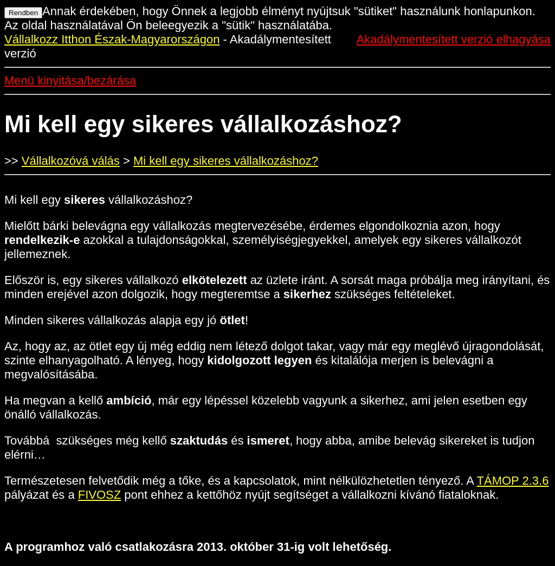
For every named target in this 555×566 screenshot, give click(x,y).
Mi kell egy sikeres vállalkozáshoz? (225, 161)
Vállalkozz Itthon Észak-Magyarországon (112, 39)
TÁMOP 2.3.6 (513, 480)
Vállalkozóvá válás (71, 161)
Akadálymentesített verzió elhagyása (454, 39)
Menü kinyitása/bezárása (70, 80)
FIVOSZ (99, 494)
